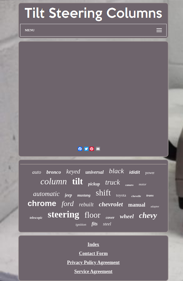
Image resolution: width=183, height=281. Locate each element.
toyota (121, 195)
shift (103, 192)
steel (107, 223)
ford (68, 203)
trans (150, 195)
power (149, 173)
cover (110, 217)
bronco (53, 172)
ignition (80, 224)
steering (63, 214)
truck (112, 182)
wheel (127, 216)
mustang (84, 195)
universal (95, 172)
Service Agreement (93, 271)
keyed (73, 171)
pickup (94, 184)
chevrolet (111, 204)
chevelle (136, 196)
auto (36, 172)
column (53, 181)
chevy (148, 215)
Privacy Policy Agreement (93, 262)
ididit (134, 172)
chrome (42, 203)
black (116, 171)
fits (95, 223)
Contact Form (93, 253)
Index (93, 244)
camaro (129, 185)
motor (142, 184)
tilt (77, 181)
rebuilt (86, 204)
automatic (46, 193)
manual (136, 205)
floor (92, 215)
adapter (154, 206)
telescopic (36, 218)
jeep (68, 195)
